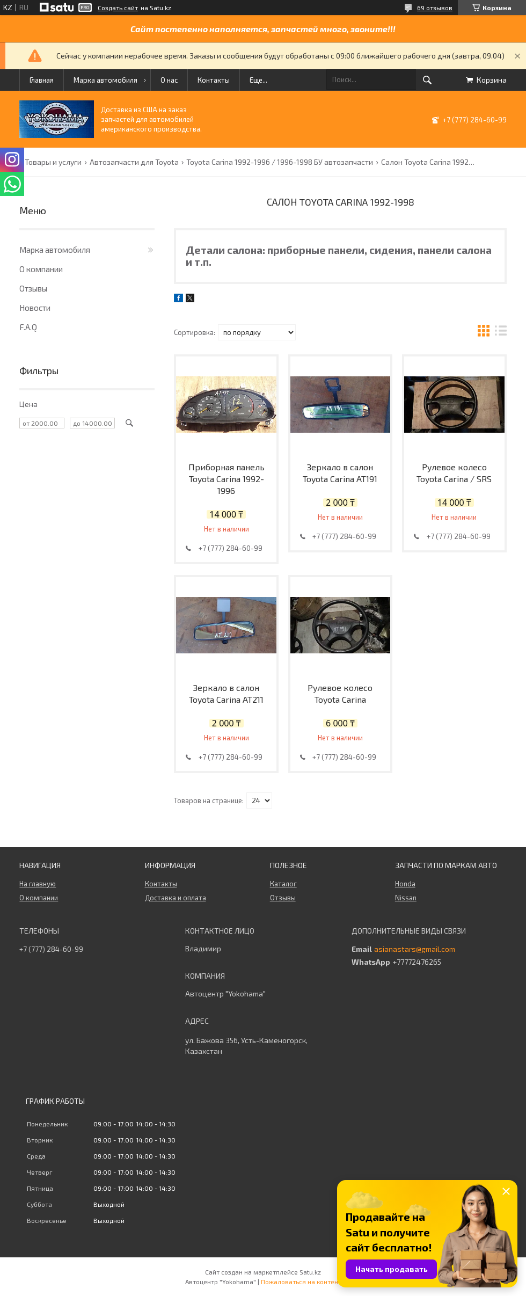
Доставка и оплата (175, 897)
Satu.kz (310, 1272)
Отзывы (33, 288)
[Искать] (427, 80)
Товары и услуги (53, 162)
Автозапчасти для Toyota (134, 162)
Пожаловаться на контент (301, 1281)
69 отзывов (434, 7)
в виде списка (501, 332)
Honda (405, 883)
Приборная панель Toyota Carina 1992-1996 (226, 479)
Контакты (214, 80)
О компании (41, 269)
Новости (34, 307)
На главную (37, 883)
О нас (169, 80)
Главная (42, 80)
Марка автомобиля (105, 80)
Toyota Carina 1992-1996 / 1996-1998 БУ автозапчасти (279, 162)
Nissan (406, 897)
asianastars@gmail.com (414, 949)
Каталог (283, 883)
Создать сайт (118, 7)
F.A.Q (28, 327)
